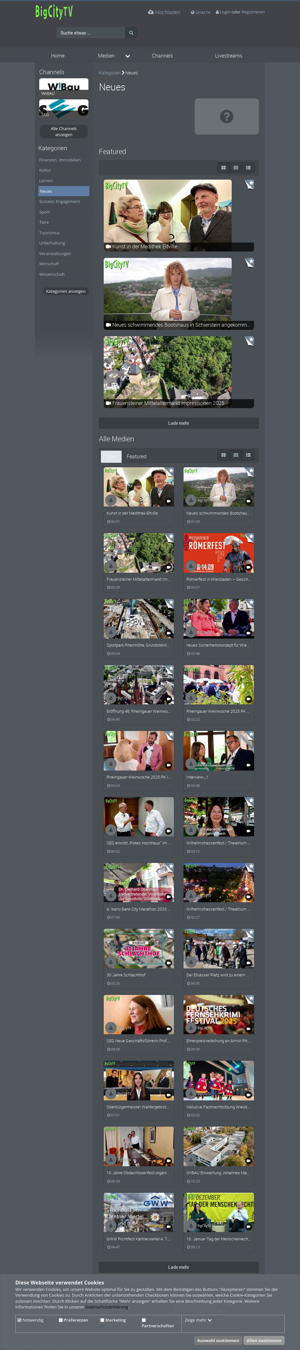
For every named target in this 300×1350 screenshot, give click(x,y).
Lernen (46, 180)
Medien (106, 55)
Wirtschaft (49, 264)
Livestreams (228, 55)
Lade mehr (178, 423)
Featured (136, 456)
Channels (162, 55)
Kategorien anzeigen (65, 291)
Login (225, 12)
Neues (46, 191)
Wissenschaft (52, 274)
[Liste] (248, 167)
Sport (44, 212)
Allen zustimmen (264, 1340)
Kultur (45, 170)
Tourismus (49, 233)
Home (57, 55)
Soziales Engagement (59, 201)
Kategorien (110, 73)
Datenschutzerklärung (106, 1307)
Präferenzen (73, 1320)
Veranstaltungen (55, 253)
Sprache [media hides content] (200, 12)
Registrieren (253, 12)
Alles (111, 456)
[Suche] (131, 32)
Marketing (113, 1320)
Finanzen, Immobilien (60, 160)
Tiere (44, 222)
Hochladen (164, 12)
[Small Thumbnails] (235, 167)
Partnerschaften (158, 1323)
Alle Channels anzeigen (64, 131)
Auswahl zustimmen (218, 1340)
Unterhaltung (52, 243)
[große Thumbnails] (223, 167)
